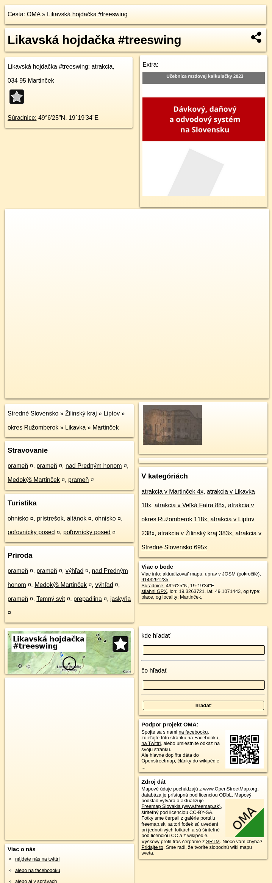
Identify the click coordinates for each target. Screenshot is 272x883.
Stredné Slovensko (33, 413)
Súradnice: (22, 117)
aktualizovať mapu (182, 574)
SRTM (213, 841)
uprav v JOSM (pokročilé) (232, 574)
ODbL (225, 795)
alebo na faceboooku (37, 870)
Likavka (75, 427)
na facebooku (193, 732)
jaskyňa (120, 599)
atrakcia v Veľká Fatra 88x (190, 505)
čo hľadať (154, 670)
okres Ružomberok (33, 427)
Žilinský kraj (81, 413)
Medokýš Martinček (34, 480)
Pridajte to (152, 847)
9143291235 (154, 579)
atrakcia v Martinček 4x (172, 491)
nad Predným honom (94, 466)
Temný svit (50, 599)
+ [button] (18, 221)
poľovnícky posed (31, 532)
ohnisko (18, 518)
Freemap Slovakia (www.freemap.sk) (180, 806)
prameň (18, 466)
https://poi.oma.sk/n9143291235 (234, 392)
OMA (34, 14)
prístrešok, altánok (61, 518)
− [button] (18, 233)
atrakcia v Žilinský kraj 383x (195, 533)
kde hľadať (155, 635)
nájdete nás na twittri (37, 859)
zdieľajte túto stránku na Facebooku (179, 737)
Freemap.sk (177, 392)
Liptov (111, 413)
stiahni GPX (154, 591)
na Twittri (151, 743)
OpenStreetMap (138, 392)
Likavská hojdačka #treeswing (87, 14)
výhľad (74, 571)
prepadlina (87, 599)
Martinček (105, 427)
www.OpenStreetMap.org (230, 789)
